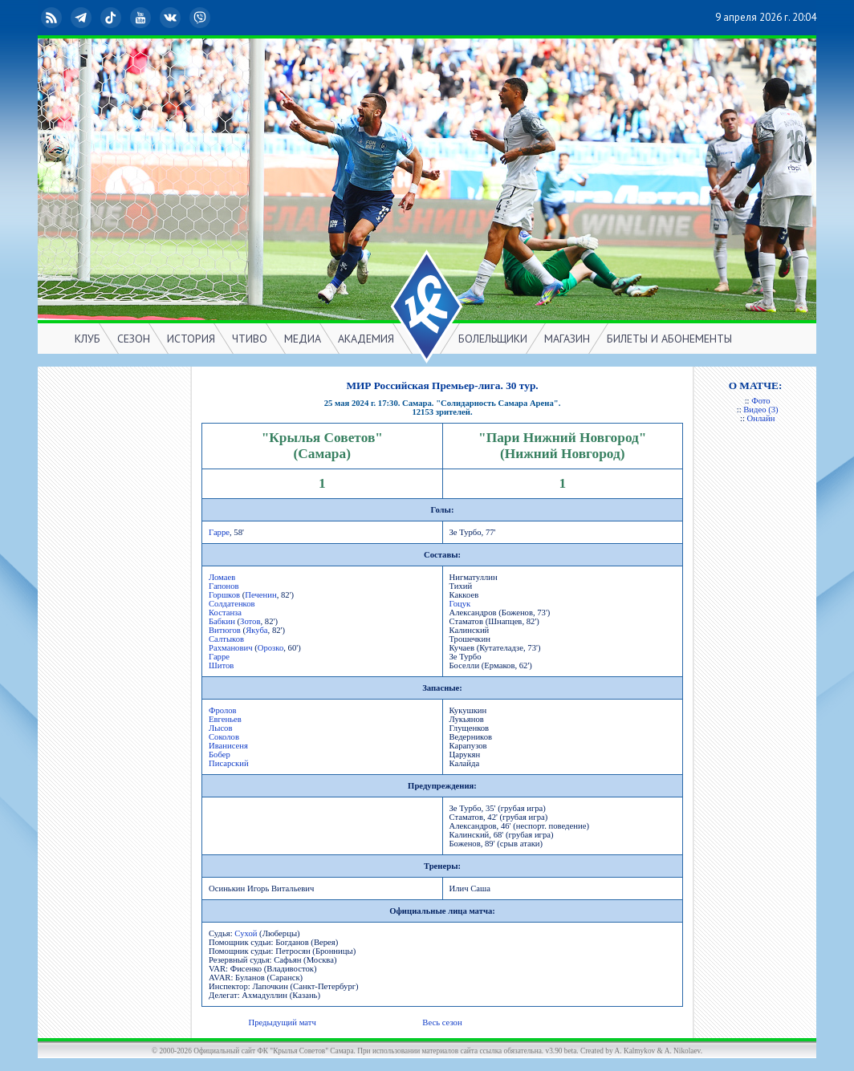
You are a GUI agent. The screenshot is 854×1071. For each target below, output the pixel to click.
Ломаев (222, 577)
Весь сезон (442, 1022)
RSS (53, 17)
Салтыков (226, 639)
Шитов (221, 665)
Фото (760, 400)
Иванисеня (228, 745)
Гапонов (224, 586)
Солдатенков (232, 603)
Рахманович (231, 647)
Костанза (225, 612)
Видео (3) (760, 409)
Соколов (224, 736)
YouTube (142, 17)
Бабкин (222, 621)
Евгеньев (225, 719)
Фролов (223, 710)
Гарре (219, 532)
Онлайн (761, 418)
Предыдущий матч (281, 1022)
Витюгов (225, 630)
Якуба (256, 630)
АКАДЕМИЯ (366, 338)
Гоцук (460, 603)
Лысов (220, 728)
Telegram (83, 17)
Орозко (271, 647)
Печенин (260, 594)
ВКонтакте (172, 17)
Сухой (245, 933)
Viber (201, 17)
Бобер (219, 754)
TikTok (112, 17)
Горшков (224, 594)
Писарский (229, 763)
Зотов (250, 621)
